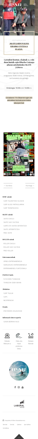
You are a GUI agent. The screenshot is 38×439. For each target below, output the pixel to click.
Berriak (5, 424)
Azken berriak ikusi (11, 322)
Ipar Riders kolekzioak (13, 311)
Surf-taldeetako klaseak (14, 201)
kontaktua (6, 428)
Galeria (19, 424)
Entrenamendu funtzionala (15, 268)
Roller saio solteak (12, 247)
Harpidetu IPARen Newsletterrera (14, 420)
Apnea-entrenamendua (13, 261)
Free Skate (8, 233)
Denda (12, 424)
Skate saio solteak (11, 222)
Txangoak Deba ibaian (12, 283)
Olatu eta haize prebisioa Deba (19, 342)
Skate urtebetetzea (12, 229)
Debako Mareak (30, 340)
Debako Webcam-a (7, 340)
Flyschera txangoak (12, 279)
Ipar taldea (27, 424)
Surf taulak (8, 293)
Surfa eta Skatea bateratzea (15, 226)
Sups (5, 297)
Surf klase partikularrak (14, 204)
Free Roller (8, 251)
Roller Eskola (9, 244)
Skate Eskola (9, 219)
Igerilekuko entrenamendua (15, 265)
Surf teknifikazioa (11, 208)
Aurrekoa (9, 186)
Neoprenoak (9, 300)
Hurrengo (29, 186)
